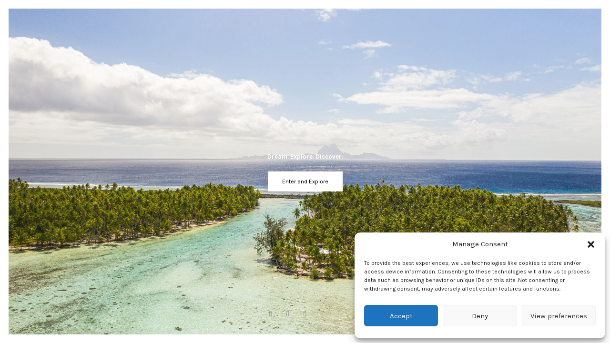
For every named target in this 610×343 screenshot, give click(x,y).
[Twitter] (322, 314)
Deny (480, 316)
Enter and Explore (305, 181)
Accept (401, 316)
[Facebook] (272, 314)
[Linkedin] (337, 314)
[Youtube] (305, 314)
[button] (591, 244)
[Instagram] (287, 314)
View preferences (558, 316)
